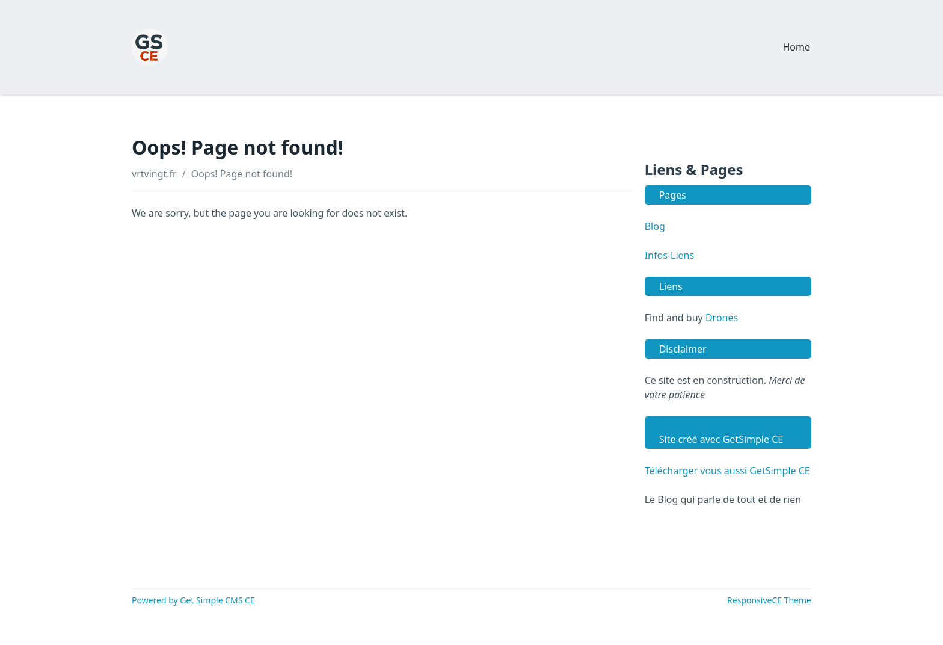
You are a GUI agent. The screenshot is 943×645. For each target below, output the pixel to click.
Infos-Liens (669, 255)
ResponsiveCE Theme (769, 600)
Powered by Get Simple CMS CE (193, 600)
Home (796, 47)
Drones (721, 317)
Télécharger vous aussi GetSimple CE (727, 470)
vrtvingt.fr (154, 174)
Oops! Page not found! (241, 174)
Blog (655, 226)
